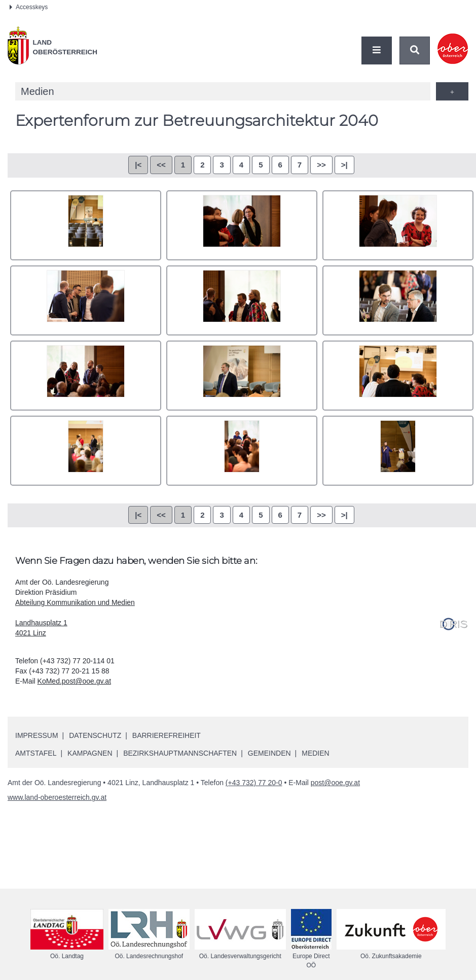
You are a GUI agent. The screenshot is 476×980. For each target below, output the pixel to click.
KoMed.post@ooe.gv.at (74, 681)
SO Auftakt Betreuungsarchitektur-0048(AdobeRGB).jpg (241, 376)
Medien (315, 753)
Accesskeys (29, 7)
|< (138, 164)
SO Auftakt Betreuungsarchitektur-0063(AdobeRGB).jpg (241, 451)
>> (321, 164)
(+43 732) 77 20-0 (254, 783)
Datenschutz (95, 735)
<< (161, 164)
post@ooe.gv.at (335, 783)
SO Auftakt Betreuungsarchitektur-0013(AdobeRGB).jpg (241, 225)
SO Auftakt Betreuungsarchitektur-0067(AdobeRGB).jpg (397, 451)
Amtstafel (35, 753)
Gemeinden (269, 753)
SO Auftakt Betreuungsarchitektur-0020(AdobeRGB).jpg (85, 300)
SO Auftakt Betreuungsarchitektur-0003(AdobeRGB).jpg (85, 225)
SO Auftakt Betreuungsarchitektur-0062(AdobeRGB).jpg (85, 451)
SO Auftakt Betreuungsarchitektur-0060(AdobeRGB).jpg (397, 376)
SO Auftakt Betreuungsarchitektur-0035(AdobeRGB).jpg (397, 300)
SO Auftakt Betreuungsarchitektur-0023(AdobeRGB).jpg (241, 300)
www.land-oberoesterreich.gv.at (57, 797)
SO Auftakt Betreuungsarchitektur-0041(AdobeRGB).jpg (85, 376)
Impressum (36, 735)
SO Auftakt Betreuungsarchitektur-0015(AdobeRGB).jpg (397, 225)
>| (344, 164)
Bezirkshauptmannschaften (180, 753)
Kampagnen (89, 753)
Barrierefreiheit (166, 735)
